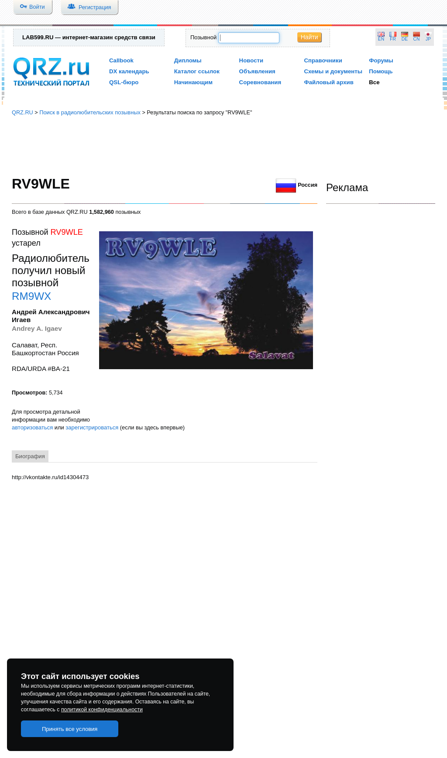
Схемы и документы (333, 71)
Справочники (323, 60)
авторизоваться (32, 427)
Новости (251, 60)
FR (393, 39)
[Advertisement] (223, 146)
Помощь (381, 71)
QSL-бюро (123, 82)
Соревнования (260, 82)
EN (381, 39)
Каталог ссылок (197, 71)
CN (416, 39)
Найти (309, 37)
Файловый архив (328, 82)
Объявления (257, 71)
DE (405, 39)
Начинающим (193, 82)
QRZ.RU (22, 112)
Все (374, 82)
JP (428, 39)
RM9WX (31, 296)
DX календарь (129, 71)
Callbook (121, 60)
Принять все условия (70, 729)
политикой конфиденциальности (102, 710)
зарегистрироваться (91, 427)
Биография (30, 456)
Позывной (203, 37)
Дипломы (188, 60)
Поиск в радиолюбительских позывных (90, 112)
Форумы (381, 60)
